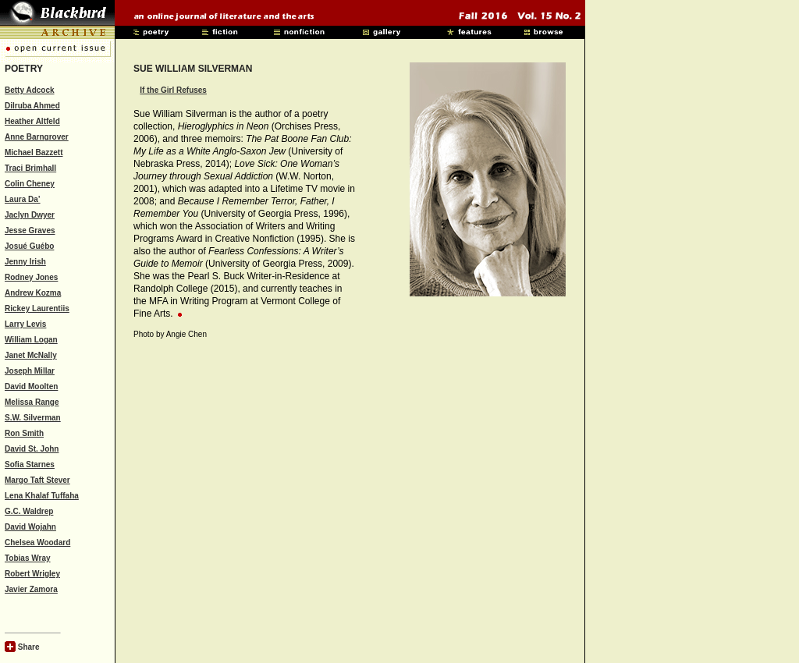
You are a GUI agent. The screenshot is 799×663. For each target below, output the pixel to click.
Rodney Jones (31, 277)
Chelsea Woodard (37, 542)
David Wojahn (30, 527)
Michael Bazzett (33, 152)
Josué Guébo (29, 246)
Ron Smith (24, 433)
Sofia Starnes (30, 464)
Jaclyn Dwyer (30, 215)
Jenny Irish (25, 261)
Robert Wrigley (32, 573)
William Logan (31, 339)
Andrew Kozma (33, 293)
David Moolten (31, 386)
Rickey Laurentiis (37, 308)
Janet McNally (31, 355)
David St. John (32, 449)
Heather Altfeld (32, 121)
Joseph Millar (30, 371)
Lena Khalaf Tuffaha (42, 495)
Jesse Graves (30, 230)
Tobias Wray (28, 558)
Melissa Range (32, 402)
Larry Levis (25, 324)
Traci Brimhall (30, 168)
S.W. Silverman (33, 417)
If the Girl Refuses (173, 90)
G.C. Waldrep (29, 511)
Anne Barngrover (37, 137)
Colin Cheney (30, 183)
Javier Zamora (31, 589)
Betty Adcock (30, 90)
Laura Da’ (23, 199)
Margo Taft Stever (37, 480)
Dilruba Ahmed (32, 105)
